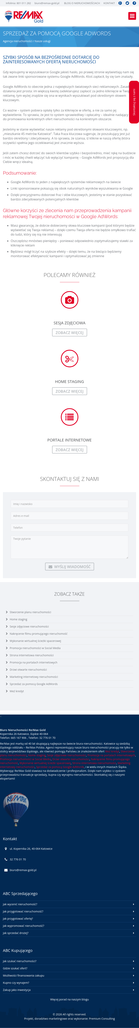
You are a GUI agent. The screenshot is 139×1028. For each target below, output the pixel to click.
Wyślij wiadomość (70, 566)
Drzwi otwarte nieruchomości (28, 669)
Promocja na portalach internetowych (33, 662)
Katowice (44, 134)
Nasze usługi (43, 41)
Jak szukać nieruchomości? (19, 961)
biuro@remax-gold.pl (47, 3)
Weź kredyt (17, 691)
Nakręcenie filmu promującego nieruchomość (38, 633)
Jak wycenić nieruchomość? (20, 904)
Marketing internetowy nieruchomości (34, 677)
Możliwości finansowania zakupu (23, 975)
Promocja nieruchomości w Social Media (35, 648)
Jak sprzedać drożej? (15, 933)
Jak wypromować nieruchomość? (23, 926)
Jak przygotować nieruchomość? (23, 911)
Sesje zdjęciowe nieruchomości (29, 626)
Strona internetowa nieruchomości (32, 655)
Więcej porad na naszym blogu (69, 999)
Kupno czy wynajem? (16, 982)
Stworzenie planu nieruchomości (30, 612)
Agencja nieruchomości (17, 41)
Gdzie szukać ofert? (15, 968)
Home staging (18, 619)
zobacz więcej (70, 332)
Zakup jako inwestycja (17, 990)
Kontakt (109, 3)
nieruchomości (64, 119)
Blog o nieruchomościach (82, 3)
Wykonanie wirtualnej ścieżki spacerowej (35, 641)
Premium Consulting (102, 1018)
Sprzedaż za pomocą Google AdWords (34, 684)
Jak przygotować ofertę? (18, 918)
